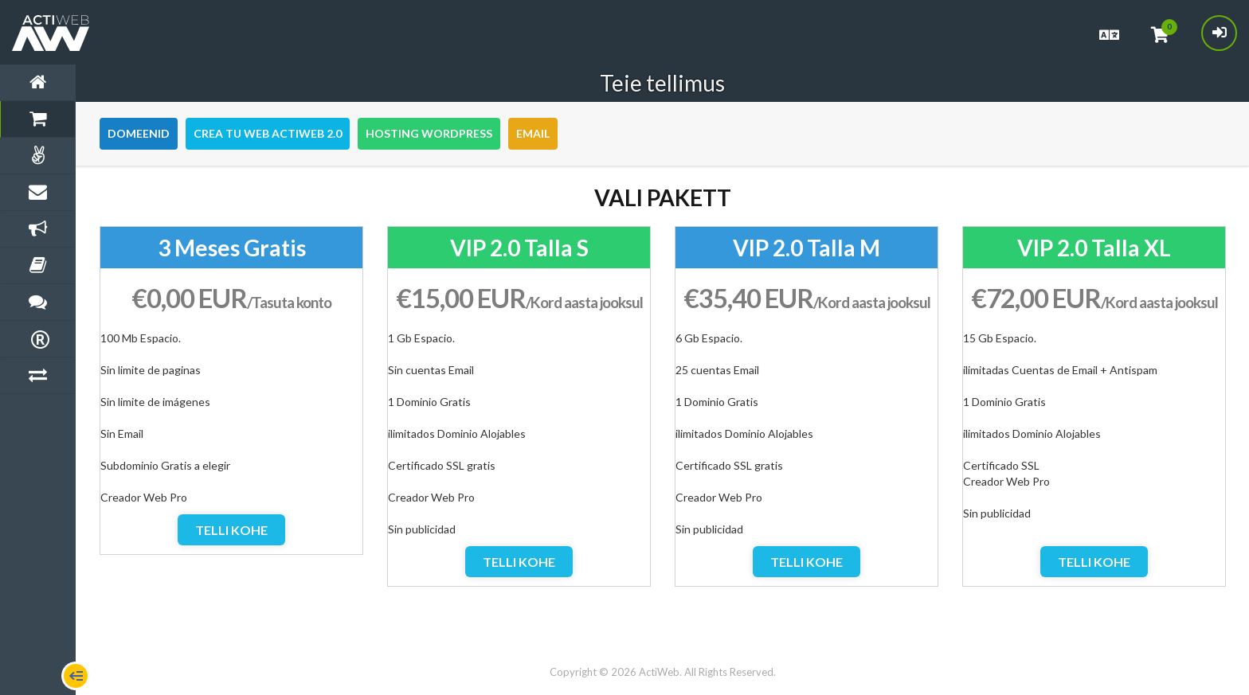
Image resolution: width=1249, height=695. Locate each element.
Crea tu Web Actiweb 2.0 (268, 133)
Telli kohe (231, 529)
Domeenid (139, 133)
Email (533, 133)
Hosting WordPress (429, 133)
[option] (231, 390)
